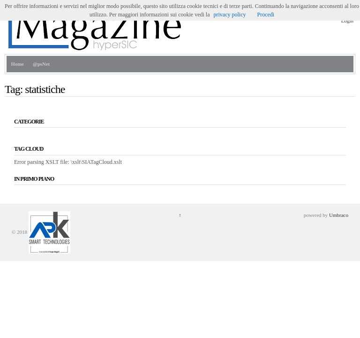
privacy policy (229, 14)
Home (17, 64)
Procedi (265, 14)
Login (347, 20)
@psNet (41, 64)
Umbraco (338, 215)
